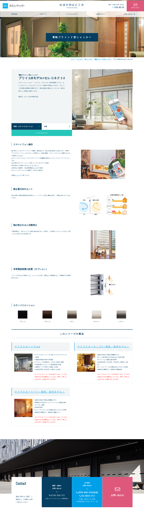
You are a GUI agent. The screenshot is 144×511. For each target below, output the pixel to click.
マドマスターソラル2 (27, 346)
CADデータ (43, 16)
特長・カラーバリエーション (23, 126)
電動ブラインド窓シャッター (102, 59)
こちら (18, 175)
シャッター (79, 59)
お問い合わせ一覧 (129, 16)
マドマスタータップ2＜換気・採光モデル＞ (103, 346)
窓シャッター (89, 59)
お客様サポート (101, 16)
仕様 (45, 126)
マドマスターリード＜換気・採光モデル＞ (39, 392)
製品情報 (14, 16)
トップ (72, 59)
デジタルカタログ (72, 16)
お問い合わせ (135, 9)
